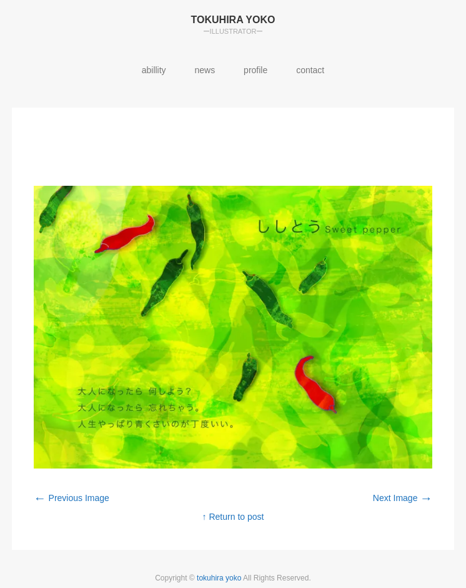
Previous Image (71, 498)
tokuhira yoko (220, 578)
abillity (154, 70)
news (205, 70)
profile (255, 70)
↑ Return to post (233, 517)
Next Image (402, 498)
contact (310, 70)
